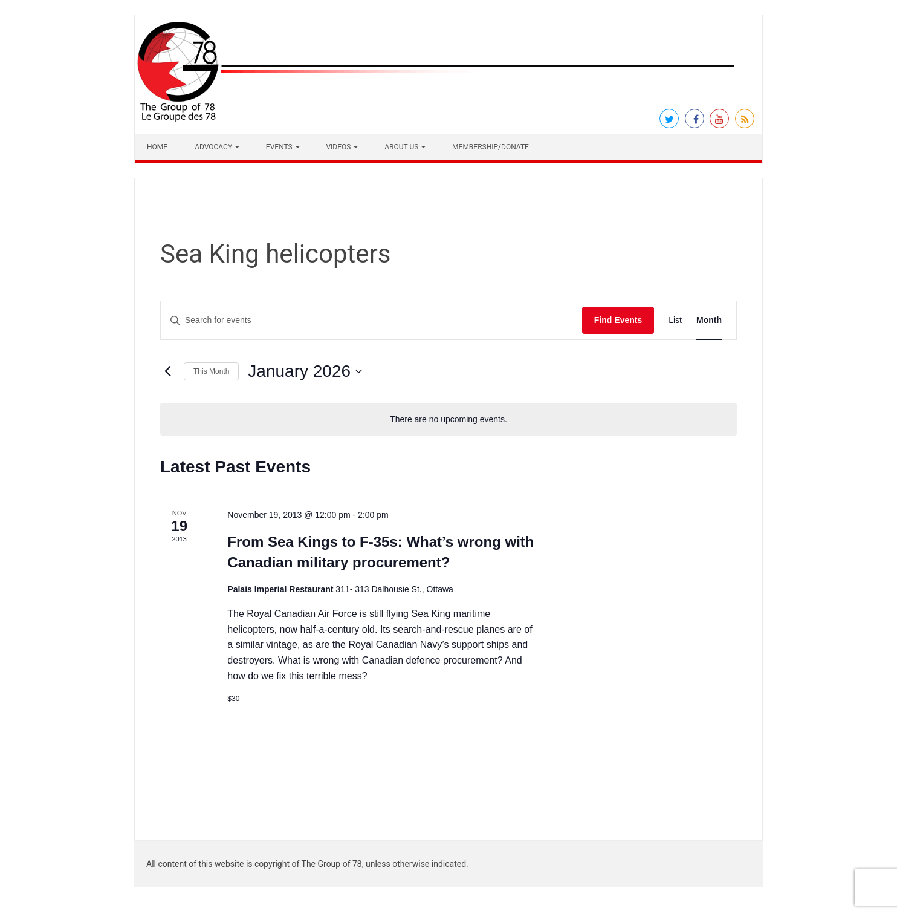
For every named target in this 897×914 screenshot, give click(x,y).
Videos (338, 147)
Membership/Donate (490, 147)
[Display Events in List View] (675, 320)
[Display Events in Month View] (709, 320)
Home (157, 147)
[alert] (448, 419)
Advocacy (213, 147)
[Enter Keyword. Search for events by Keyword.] (371, 320)
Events (279, 147)
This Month (211, 371)
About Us (401, 147)
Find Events (618, 320)
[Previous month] (167, 371)
